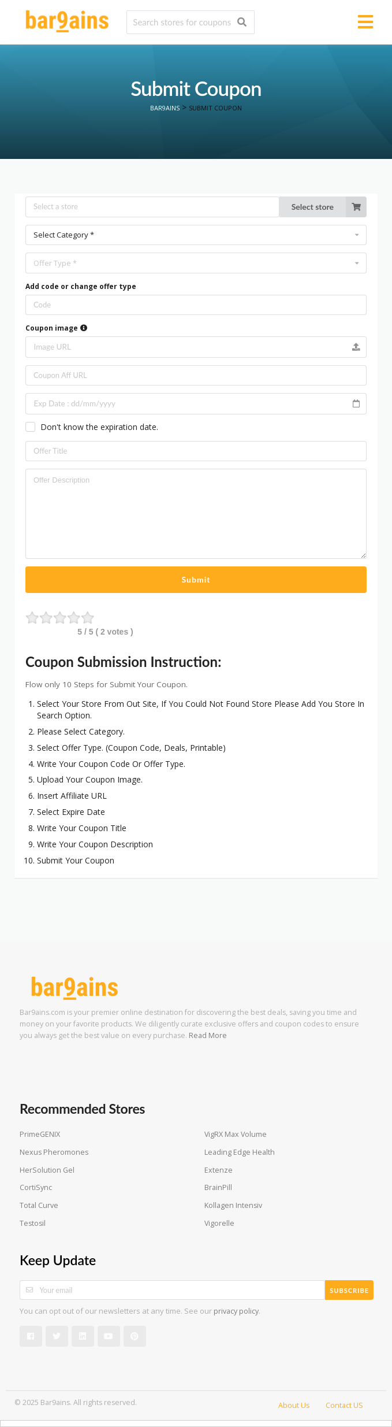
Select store (329, 207)
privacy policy (236, 1311)
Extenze (218, 1170)
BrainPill (218, 1187)
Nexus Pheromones (54, 1152)
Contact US (344, 1405)
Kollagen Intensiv (233, 1205)
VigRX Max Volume (235, 1134)
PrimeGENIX (40, 1134)
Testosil (33, 1223)
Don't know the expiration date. (99, 427)
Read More (208, 1035)
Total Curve (39, 1205)
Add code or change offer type (80, 286)
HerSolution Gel (47, 1170)
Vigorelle (219, 1223)
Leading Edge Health (239, 1152)
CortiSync (36, 1187)
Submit (196, 579)
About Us (293, 1405)
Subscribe (349, 1290)
